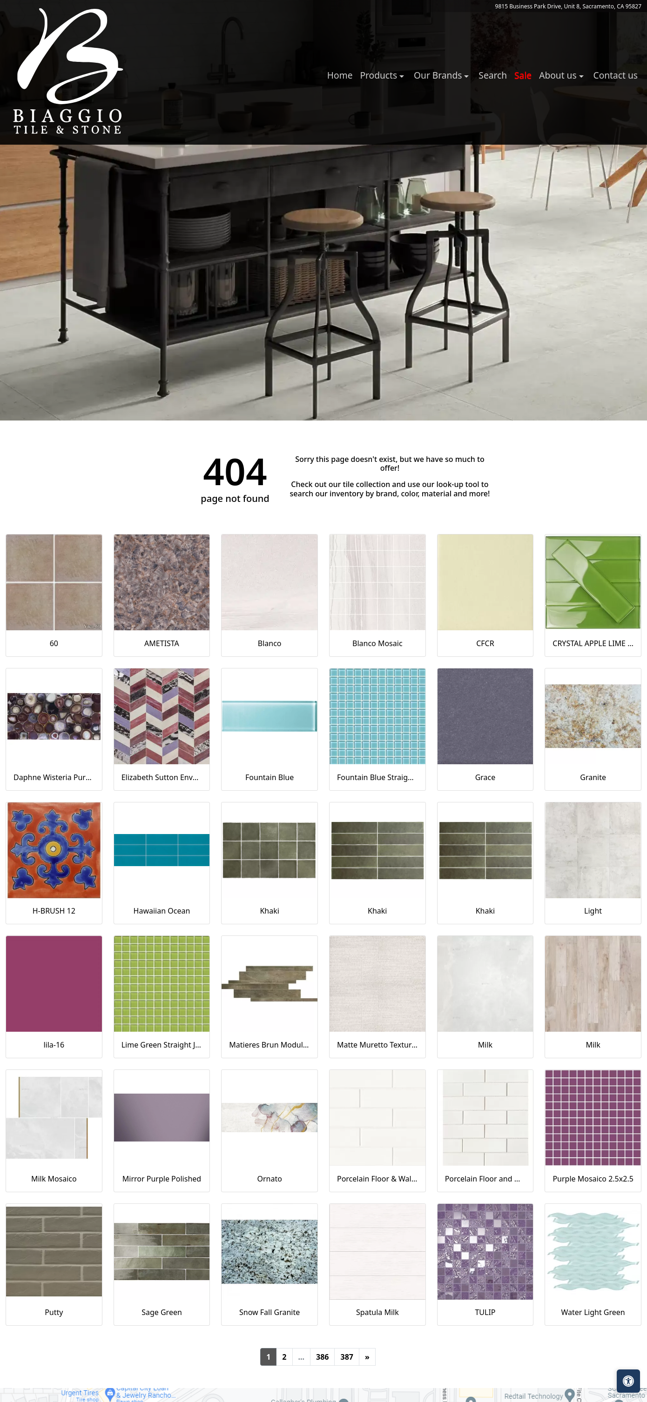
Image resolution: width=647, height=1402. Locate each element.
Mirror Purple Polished (161, 1179)
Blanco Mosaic (377, 643)
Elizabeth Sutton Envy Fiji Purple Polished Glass (161, 777)
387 (346, 1357)
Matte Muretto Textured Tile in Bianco (377, 1045)
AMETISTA (161, 643)
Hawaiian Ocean (162, 911)
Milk (485, 1045)
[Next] (367, 1357)
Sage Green (162, 1312)
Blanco (270, 643)
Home (340, 75)
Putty (54, 1312)
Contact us (615, 75)
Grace (485, 777)
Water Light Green (593, 1312)
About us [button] (559, 75)
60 (54, 643)
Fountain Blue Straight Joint (377, 777)
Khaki (269, 911)
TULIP (485, 1312)
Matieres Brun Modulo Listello (269, 1045)
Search (493, 75)
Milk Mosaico (54, 1179)
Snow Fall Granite (269, 1312)
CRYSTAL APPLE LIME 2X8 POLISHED (593, 643)
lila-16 (53, 1045)
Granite (593, 777)
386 (322, 1357)
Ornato (269, 1179)
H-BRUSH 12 (54, 911)
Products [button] (379, 75)
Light (593, 911)
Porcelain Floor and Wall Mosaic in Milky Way (485, 1179)
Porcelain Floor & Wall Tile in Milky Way (377, 1179)
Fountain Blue (269, 777)
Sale (523, 75)
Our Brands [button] (439, 75)
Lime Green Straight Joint (161, 1045)
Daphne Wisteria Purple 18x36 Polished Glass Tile (53, 777)
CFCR (485, 643)
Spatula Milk (377, 1312)
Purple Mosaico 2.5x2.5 (593, 1179)
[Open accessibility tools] (628, 1381)
